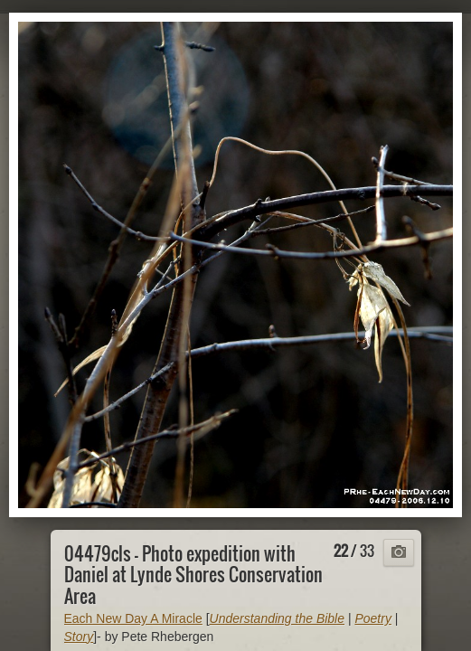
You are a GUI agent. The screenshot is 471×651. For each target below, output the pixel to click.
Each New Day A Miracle (133, 618)
